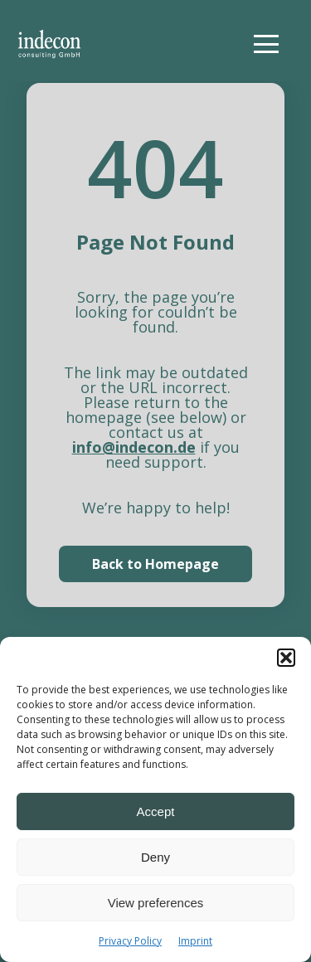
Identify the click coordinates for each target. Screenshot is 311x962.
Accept (156, 811)
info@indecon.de (134, 447)
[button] (286, 657)
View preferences (156, 903)
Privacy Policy (130, 941)
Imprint (195, 941)
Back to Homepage (155, 564)
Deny (155, 857)
